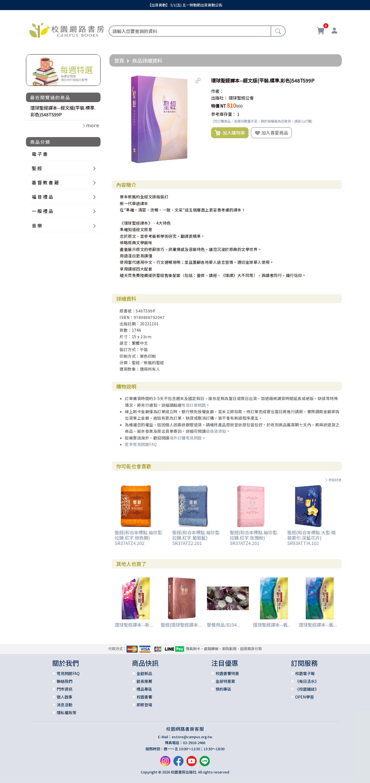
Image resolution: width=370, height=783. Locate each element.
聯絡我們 (64, 681)
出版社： (219, 98)
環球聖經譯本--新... (134, 624)
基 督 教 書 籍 (45, 182)
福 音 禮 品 (42, 196)
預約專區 (223, 689)
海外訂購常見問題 (186, 438)
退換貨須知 (216, 431)
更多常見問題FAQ (141, 444)
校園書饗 (144, 697)
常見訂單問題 (194, 405)
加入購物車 (230, 133)
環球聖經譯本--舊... (272, 624)
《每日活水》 (307, 681)
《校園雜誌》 (307, 689)
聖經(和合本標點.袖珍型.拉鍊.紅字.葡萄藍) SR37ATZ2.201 (196, 537)
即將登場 (144, 704)
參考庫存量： (223, 114)
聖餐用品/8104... (223, 624)
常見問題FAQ (68, 673)
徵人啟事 (64, 697)
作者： (217, 91)
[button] (198, 80)
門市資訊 (64, 689)
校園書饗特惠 (227, 673)
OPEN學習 (304, 697)
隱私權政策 (66, 712)
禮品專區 (144, 689)
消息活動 (64, 704)
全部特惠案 (225, 681)
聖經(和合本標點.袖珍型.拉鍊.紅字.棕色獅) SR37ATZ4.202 (139, 537)
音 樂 (37, 225)
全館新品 (144, 673)
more (333, 479)
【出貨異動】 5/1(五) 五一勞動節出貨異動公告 (185, 5)
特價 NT (218, 106)
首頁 (119, 60)
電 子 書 (39, 154)
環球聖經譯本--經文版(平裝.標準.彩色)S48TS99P (63, 111)
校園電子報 (305, 673)
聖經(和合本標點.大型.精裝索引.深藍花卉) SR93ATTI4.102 (311, 537)
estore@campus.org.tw (192, 736)
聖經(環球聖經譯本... (181, 624)
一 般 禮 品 (42, 211)
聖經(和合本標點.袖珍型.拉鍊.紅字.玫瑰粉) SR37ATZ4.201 (254, 537)
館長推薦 (144, 681)
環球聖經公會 (241, 98)
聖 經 (37, 168)
